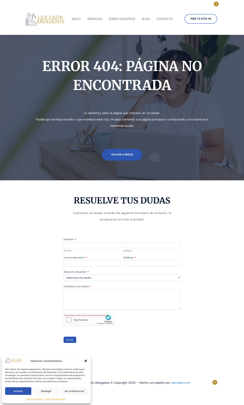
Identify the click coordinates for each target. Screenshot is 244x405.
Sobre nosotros (122, 19)
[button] (85, 361)
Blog (146, 19)
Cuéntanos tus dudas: (78, 286)
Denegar (46, 391)
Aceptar (18, 391)
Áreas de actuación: (76, 271)
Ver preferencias (74, 391)
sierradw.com (180, 383)
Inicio (76, 19)
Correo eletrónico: (75, 257)
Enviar (69, 339)
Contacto (165, 19)
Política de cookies (34, 399)
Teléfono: (129, 257)
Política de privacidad (55, 399)
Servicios (94, 19)
